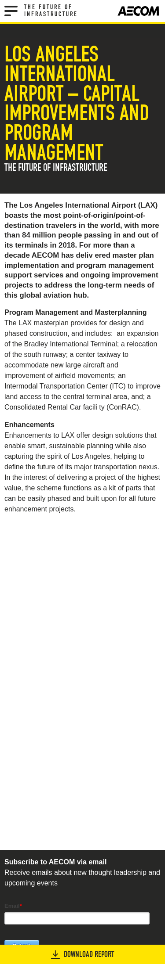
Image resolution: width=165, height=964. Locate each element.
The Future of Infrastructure (51, 11)
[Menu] (11, 11)
